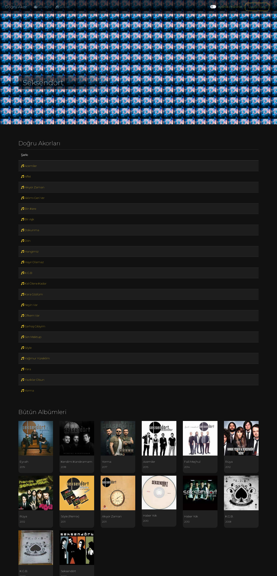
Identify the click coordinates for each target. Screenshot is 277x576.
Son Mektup (31, 337)
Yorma (27, 390)
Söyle (26, 347)
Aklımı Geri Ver (33, 198)
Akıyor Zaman (32, 187)
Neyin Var (29, 305)
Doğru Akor (16, 7)
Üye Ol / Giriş (257, 7)
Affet (26, 176)
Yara (26, 369)
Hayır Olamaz (32, 262)
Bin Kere (28, 208)
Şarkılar (62, 7)
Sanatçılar (43, 7)
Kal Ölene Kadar (34, 283)
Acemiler (29, 166)
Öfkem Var (30, 315)
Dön (26, 240)
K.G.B (26, 273)
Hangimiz (30, 251)
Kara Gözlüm (32, 294)
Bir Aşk (27, 219)
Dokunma (30, 230)
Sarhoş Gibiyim (33, 326)
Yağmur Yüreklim (35, 358)
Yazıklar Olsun (32, 379)
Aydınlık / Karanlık (230, 6)
